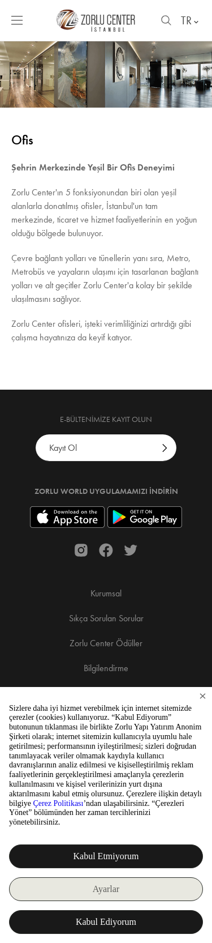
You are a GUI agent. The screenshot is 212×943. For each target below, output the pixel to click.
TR (191, 20)
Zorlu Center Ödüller (106, 643)
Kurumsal (106, 593)
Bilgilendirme (106, 668)
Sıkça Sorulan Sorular (106, 618)
